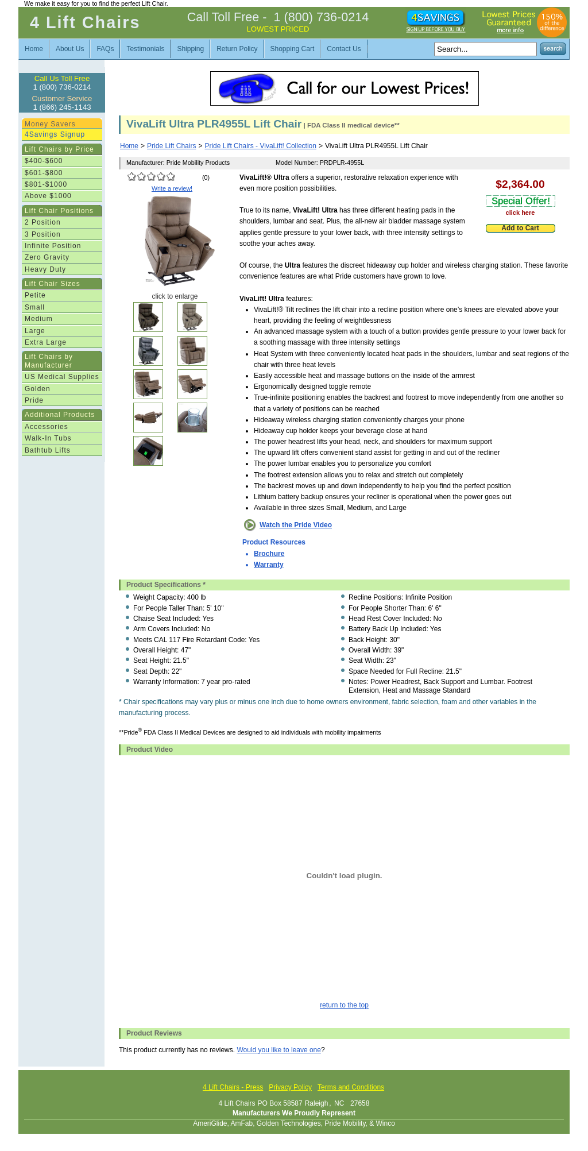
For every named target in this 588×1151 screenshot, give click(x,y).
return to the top (344, 1005)
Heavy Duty (45, 269)
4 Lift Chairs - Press (233, 1087)
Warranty (269, 565)
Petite (35, 295)
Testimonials (145, 49)
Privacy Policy (290, 1087)
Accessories (46, 427)
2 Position (43, 222)
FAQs (105, 49)
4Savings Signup (55, 134)
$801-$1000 (46, 184)
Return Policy (236, 49)
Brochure (269, 554)
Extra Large (46, 342)
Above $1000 (48, 196)
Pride (34, 400)
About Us (70, 49)
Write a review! (172, 188)
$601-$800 (44, 173)
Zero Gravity (47, 257)
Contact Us (344, 49)
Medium (39, 319)
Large (35, 331)
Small (35, 307)
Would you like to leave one (279, 1050)
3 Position (43, 234)
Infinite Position (53, 246)
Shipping (190, 49)
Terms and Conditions (351, 1087)
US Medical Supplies (62, 377)
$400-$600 (44, 161)
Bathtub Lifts (48, 450)
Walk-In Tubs (48, 438)
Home (34, 49)
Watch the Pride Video (296, 525)
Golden (38, 389)
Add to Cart (520, 228)
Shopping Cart (292, 49)
